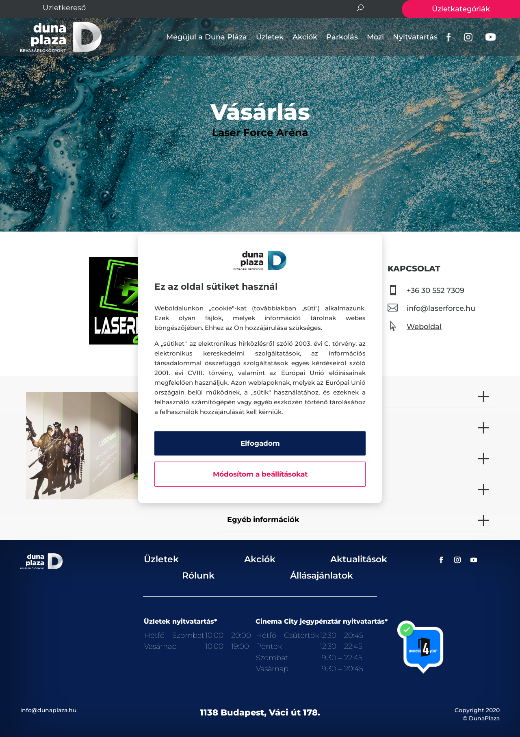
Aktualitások (358, 559)
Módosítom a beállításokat (260, 474)
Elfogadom (260, 443)
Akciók (304, 37)
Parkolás (342, 37)
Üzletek (270, 37)
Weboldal (424, 326)
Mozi (375, 37)
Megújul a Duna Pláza (206, 37)
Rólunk (198, 575)
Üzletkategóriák (461, 8)
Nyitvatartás (415, 37)
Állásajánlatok (321, 575)
